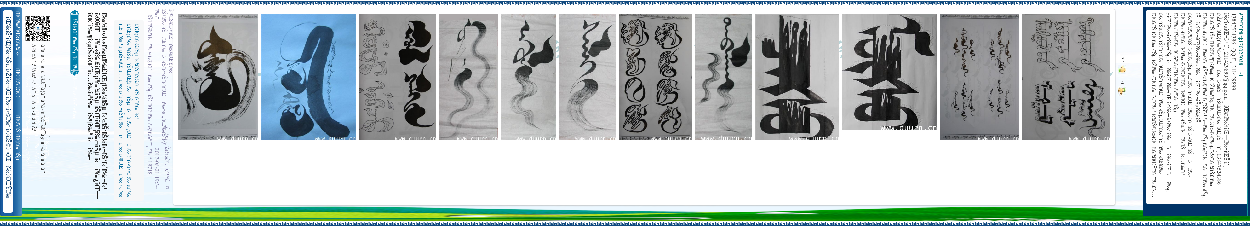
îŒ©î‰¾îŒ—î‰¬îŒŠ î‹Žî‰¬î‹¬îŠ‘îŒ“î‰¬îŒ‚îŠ (18, 86)
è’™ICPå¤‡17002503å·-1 (1240, 45)
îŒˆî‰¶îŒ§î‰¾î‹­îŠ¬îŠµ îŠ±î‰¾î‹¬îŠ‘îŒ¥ (18, 33)
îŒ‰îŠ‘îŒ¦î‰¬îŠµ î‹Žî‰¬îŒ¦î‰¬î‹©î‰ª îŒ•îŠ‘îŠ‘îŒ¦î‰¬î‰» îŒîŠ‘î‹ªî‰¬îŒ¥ (18, 138)
